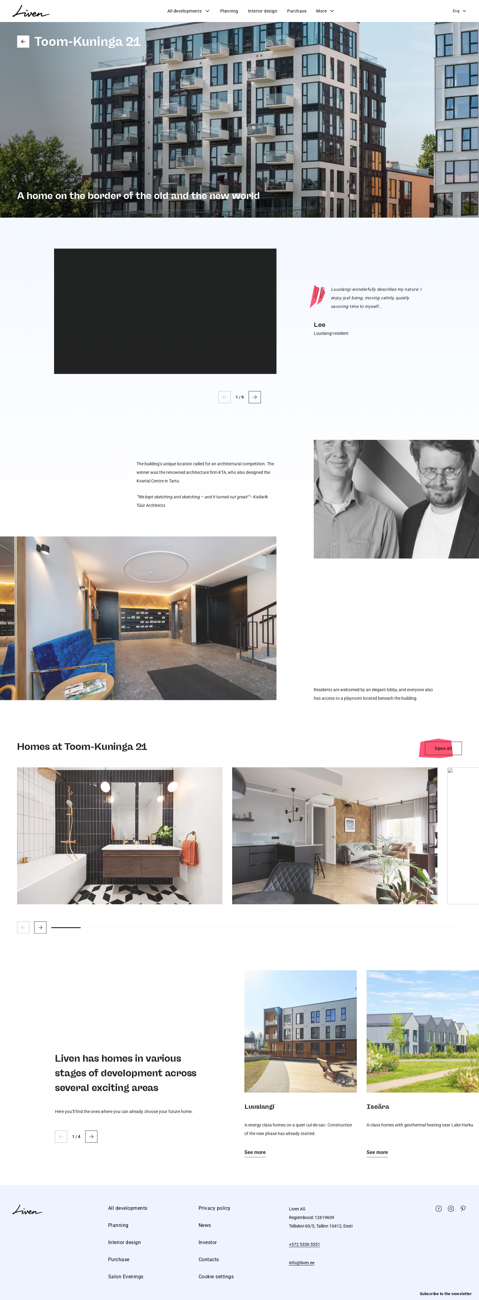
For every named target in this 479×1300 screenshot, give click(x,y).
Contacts (209, 1259)
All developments (188, 11)
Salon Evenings (126, 1277)
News (205, 1225)
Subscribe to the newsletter (446, 1293)
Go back (23, 41)
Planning (229, 11)
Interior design (263, 11)
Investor (208, 1242)
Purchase (296, 11)
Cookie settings (216, 1277)
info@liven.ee (301, 1262)
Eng (460, 11)
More (325, 11)
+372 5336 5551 (304, 1244)
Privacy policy (215, 1208)
